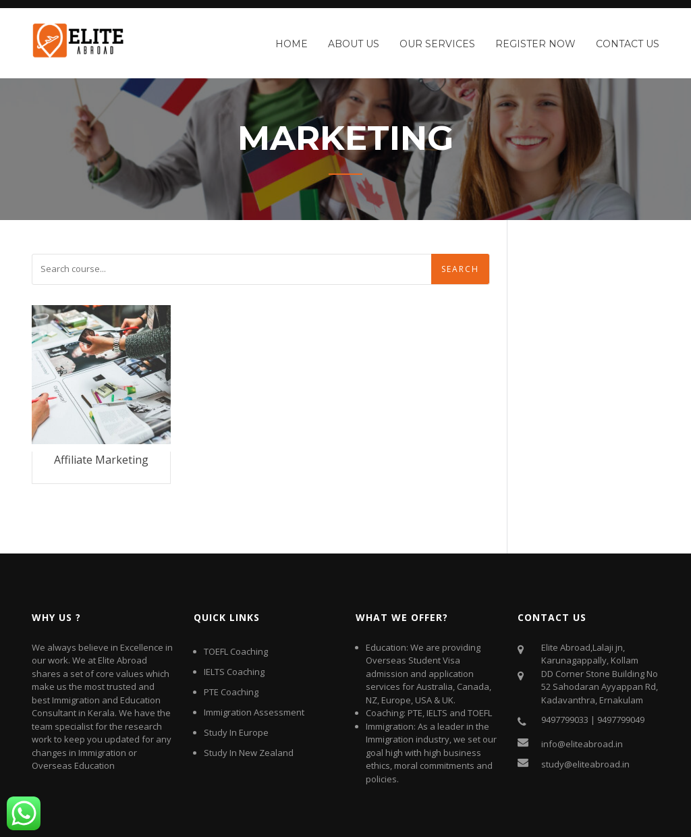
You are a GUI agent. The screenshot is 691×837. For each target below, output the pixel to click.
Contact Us (627, 44)
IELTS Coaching (234, 672)
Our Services (437, 44)
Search (460, 269)
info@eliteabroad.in (582, 744)
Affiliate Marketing (101, 459)
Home (291, 44)
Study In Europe (236, 732)
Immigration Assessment (254, 712)
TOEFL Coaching (236, 651)
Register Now (535, 44)
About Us (353, 44)
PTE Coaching (231, 692)
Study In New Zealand (249, 753)
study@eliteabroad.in (585, 764)
